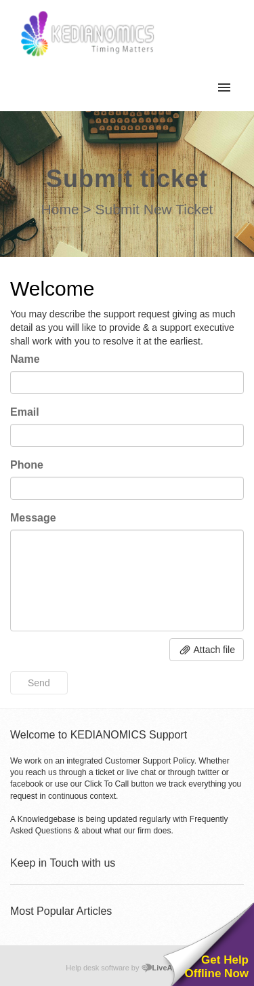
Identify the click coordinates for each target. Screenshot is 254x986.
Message (33, 518)
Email (24, 412)
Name (25, 359)
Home (60, 209)
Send (39, 682)
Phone (26, 465)
